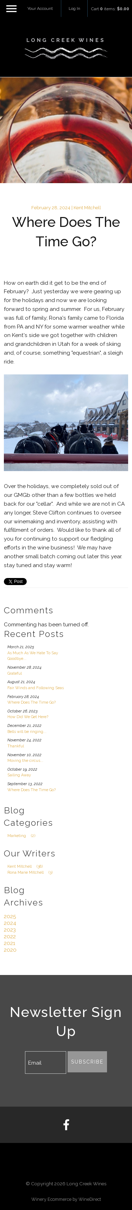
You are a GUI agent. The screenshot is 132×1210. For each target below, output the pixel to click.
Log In (74, 8)
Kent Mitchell (26, 866)
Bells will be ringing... (26, 731)
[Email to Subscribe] (46, 1062)
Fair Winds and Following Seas (35, 688)
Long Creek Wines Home (66, 48)
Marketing (23, 835)
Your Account (40, 8)
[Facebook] (66, 1125)
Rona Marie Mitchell (31, 872)
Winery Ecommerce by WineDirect (66, 1199)
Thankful (15, 746)
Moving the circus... (25, 760)
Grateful (14, 673)
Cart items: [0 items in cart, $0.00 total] (110, 8)
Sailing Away (19, 775)
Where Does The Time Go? (31, 702)
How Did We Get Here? (27, 717)
